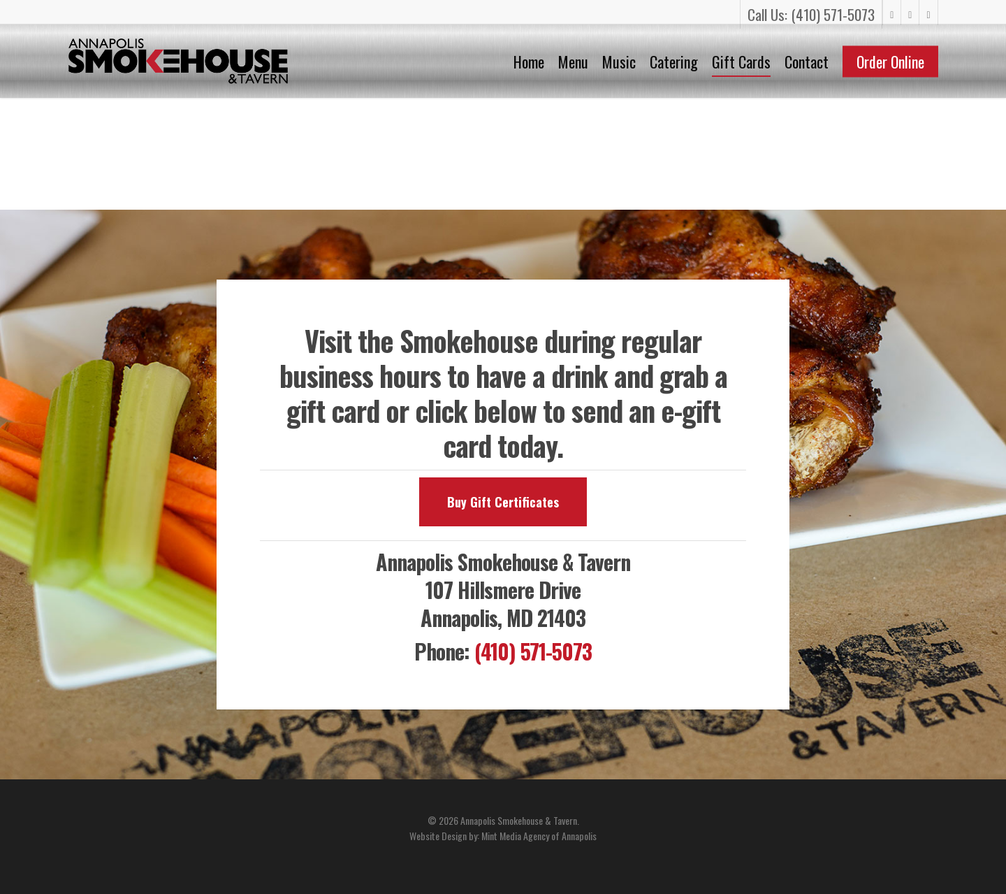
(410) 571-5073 (533, 651)
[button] (503, 501)
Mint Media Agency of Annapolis (539, 835)
